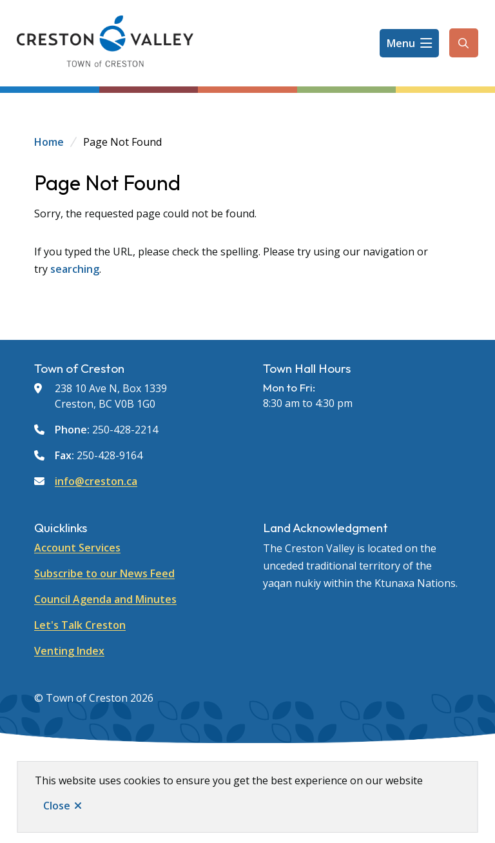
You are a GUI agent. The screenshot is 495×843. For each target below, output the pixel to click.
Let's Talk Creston (80, 625)
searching (74, 269)
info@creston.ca (96, 481)
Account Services (77, 548)
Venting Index (69, 651)
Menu (401, 43)
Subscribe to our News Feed (104, 573)
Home (49, 142)
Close (56, 805)
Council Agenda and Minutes (105, 599)
